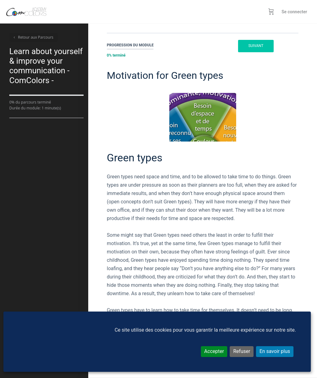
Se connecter (294, 11)
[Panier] (271, 11)
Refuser (241, 351)
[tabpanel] (202, 211)
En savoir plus (274, 351)
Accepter (214, 351)
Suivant (255, 46)
